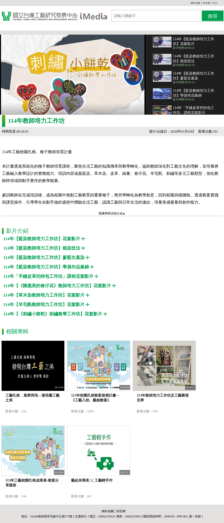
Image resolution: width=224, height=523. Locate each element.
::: (189, 3)
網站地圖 (195, 3)
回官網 (206, 3)
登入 (215, 3)
